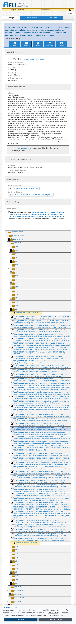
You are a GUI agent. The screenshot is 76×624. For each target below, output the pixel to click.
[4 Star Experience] (48, 10)
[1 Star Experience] (42, 10)
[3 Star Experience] (46, 10)
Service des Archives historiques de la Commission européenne (31, 195)
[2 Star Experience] (44, 10)
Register (25, 148)
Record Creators (31, 18)
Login (70, 13)
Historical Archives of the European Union (24, 188)
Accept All (20, 619)
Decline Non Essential (56, 619)
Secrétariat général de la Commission (31, 59)
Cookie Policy (53, 613)
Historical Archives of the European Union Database (21, 4)
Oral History (53, 18)
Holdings (11, 18)
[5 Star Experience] (51, 10)
